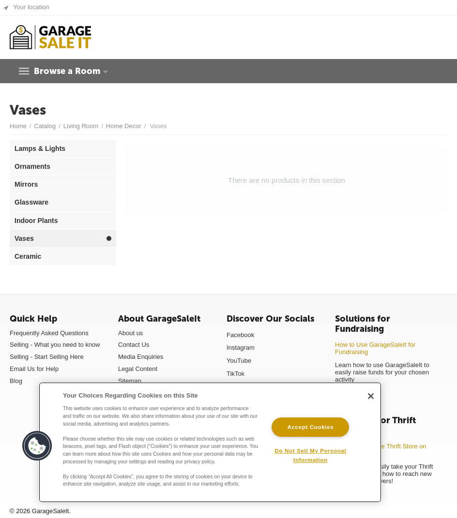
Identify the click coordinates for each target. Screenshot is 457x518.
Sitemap (129, 381)
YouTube (239, 360)
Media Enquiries (140, 356)
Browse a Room (67, 71)
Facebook (240, 335)
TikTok (235, 373)
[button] (37, 445)
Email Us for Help (34, 368)
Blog (16, 381)
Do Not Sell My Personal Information (310, 455)
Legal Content (137, 368)
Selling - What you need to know (55, 344)
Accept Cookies (310, 427)
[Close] (370, 396)
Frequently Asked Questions (49, 333)
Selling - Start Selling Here (47, 356)
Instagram (241, 347)
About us (130, 333)
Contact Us (133, 344)
